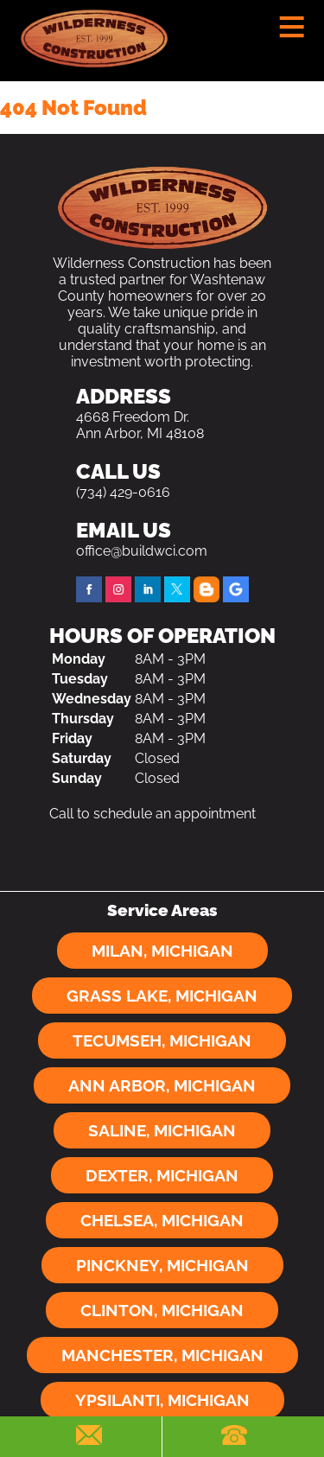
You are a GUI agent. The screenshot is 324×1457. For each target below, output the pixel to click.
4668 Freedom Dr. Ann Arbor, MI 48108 (140, 425)
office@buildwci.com (141, 551)
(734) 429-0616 (123, 492)
